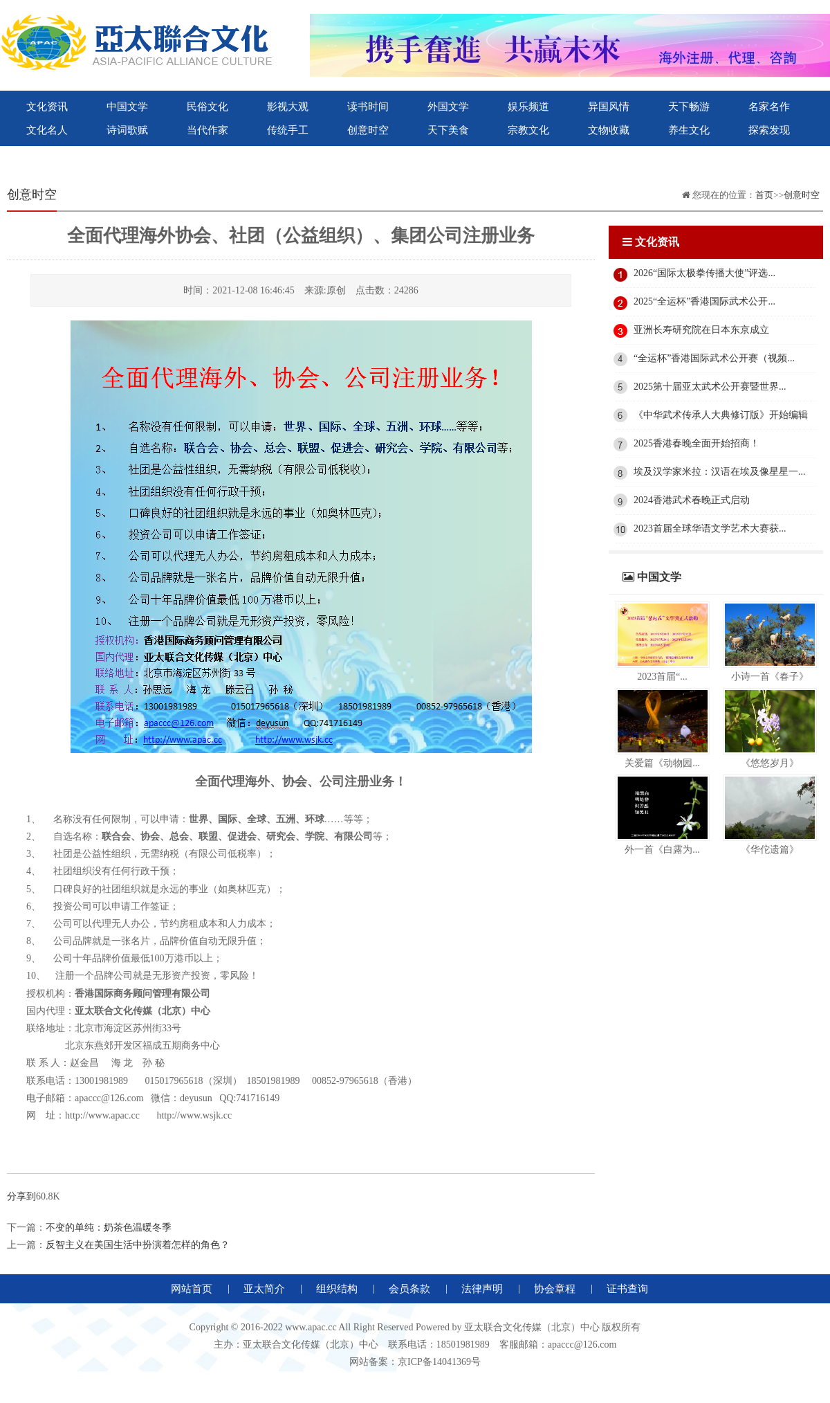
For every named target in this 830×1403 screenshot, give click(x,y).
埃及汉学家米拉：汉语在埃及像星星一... (720, 472)
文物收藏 (608, 130)
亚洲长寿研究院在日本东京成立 (701, 330)
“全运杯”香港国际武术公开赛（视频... (714, 358)
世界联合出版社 (47, 153)
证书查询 (627, 1288)
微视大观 (287, 153)
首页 (764, 195)
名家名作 (769, 106)
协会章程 (554, 1288)
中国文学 (127, 106)
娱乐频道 (528, 106)
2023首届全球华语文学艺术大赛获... (710, 528)
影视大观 (287, 106)
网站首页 (191, 1288)
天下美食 (448, 130)
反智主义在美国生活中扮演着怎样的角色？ (138, 1245)
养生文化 (689, 130)
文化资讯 (47, 106)
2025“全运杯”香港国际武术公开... (704, 301)
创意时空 (368, 130)
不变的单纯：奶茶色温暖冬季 (109, 1227)
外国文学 (448, 106)
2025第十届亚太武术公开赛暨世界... (710, 386)
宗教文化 (528, 130)
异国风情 (608, 106)
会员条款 (409, 1288)
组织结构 (337, 1288)
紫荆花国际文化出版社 (207, 153)
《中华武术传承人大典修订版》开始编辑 (721, 415)
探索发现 (769, 130)
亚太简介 (264, 1288)
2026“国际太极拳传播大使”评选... (704, 273)
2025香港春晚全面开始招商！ (696, 443)
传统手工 (287, 130)
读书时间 (368, 106)
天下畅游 (689, 106)
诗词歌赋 (127, 130)
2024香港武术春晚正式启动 (692, 500)
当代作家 (207, 130)
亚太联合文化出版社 (127, 153)
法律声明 (482, 1288)
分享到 (21, 1196)
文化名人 (47, 130)
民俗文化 (207, 106)
